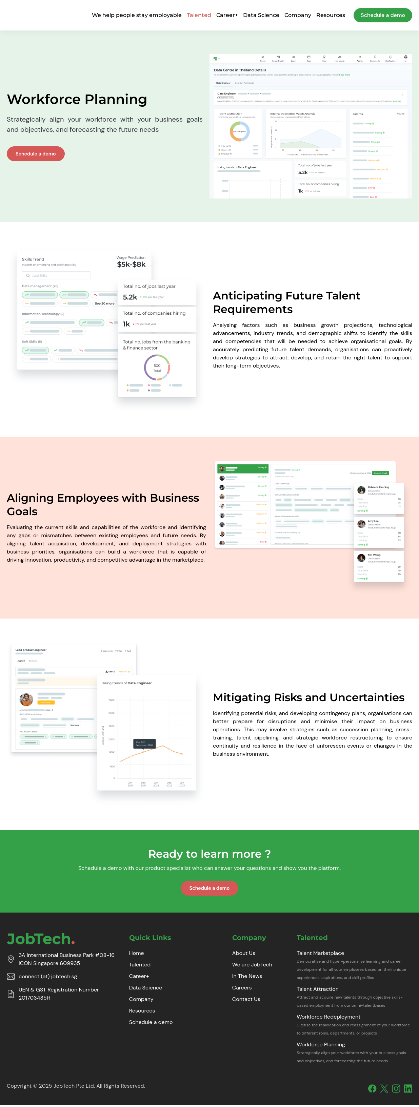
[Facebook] (372, 1090)
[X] (384, 1090)
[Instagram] (396, 1090)
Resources (330, 15)
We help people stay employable (137, 15)
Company (297, 15)
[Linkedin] (408, 1090)
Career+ (227, 15)
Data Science (261, 15)
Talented (199, 15)
